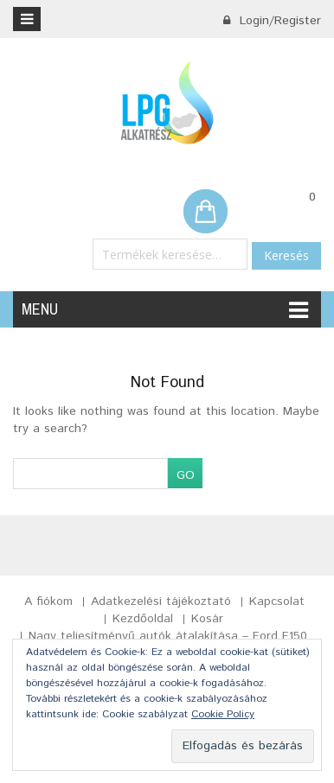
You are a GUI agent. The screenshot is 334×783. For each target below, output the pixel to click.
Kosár (207, 618)
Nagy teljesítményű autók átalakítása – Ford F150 (168, 636)
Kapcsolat (277, 601)
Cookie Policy (222, 714)
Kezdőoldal (142, 618)
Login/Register (271, 20)
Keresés (286, 255)
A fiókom (48, 601)
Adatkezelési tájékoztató (161, 601)
